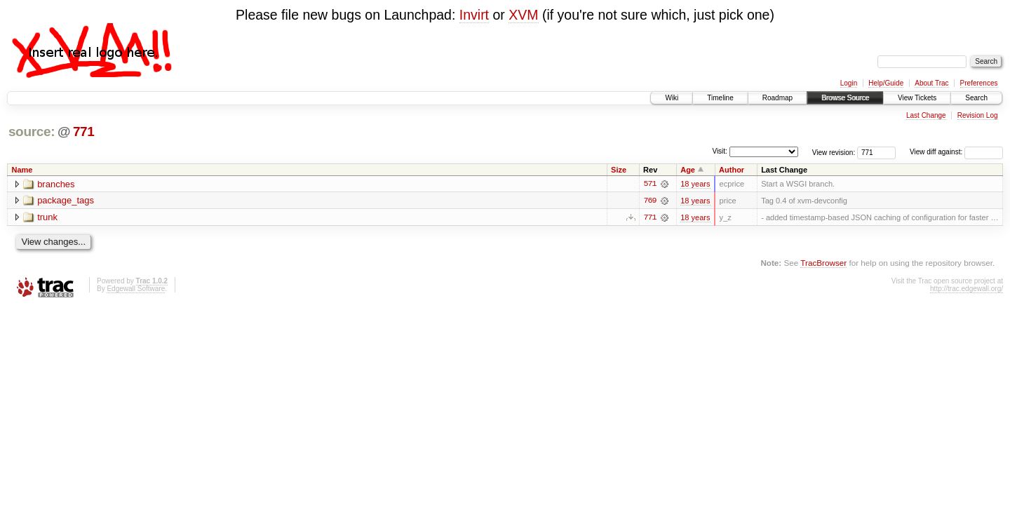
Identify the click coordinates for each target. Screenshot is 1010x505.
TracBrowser (823, 262)
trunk (47, 218)
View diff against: (956, 152)
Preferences (979, 83)
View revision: (834, 152)
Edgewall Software (136, 288)
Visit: (719, 151)
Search (976, 98)
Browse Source (845, 98)
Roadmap (777, 98)
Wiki (671, 98)
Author (731, 170)
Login (848, 83)
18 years (695, 184)
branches (55, 184)
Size (618, 170)
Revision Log (977, 115)
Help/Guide (885, 83)
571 (649, 183)
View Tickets (917, 98)
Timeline (720, 98)
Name (22, 170)
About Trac (931, 83)
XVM (523, 14)
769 (649, 200)
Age (687, 170)
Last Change (926, 115)
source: (31, 131)
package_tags (65, 201)
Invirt (474, 14)
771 (84, 131)
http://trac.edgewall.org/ (966, 288)
